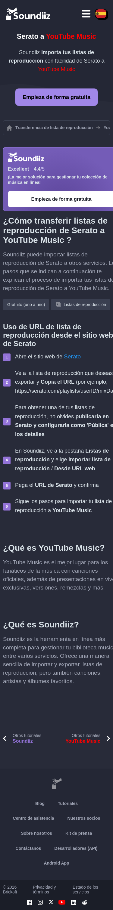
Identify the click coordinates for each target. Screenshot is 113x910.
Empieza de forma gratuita (56, 97)
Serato (72, 356)
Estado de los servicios (85, 889)
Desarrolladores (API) (75, 848)
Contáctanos (28, 848)
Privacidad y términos (44, 889)
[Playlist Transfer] (28, 13)
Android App (56, 863)
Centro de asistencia (33, 818)
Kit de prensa (78, 833)
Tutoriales (68, 803)
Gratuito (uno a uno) (26, 304)
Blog (40, 803)
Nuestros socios (83, 818)
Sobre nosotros (36, 833)
